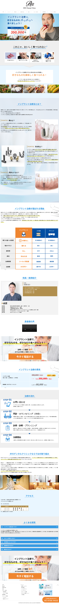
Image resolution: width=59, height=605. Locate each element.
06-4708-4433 (6, 503)
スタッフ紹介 (36, 11)
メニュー (9, 11)
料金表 (15, 11)
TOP (3, 11)
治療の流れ (22, 11)
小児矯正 (22, 594)
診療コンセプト (24, 586)
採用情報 (44, 11)
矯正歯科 (22, 587)
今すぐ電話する (25, 356)
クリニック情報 (53, 11)
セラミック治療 (24, 591)
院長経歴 (4, 591)
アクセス (4, 597)
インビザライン (24, 588)
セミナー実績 (5, 593)
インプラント (23, 590)
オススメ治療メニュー (25, 593)
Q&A (29, 11)
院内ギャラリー (5, 598)
